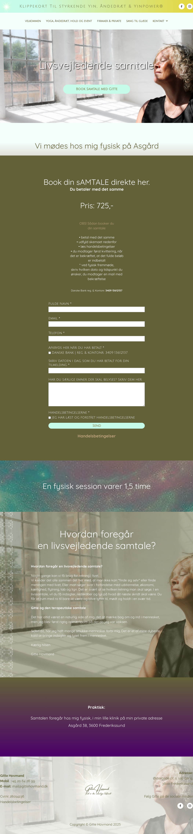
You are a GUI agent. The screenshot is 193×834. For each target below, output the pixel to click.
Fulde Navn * (60, 304)
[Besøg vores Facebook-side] (182, 6)
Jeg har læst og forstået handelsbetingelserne (93, 417)
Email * (54, 318)
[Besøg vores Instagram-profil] (190, 6)
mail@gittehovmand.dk (30, 786)
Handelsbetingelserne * (69, 412)
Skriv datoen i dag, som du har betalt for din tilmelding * (88, 363)
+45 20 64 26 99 (23, 781)
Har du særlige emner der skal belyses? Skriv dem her (95, 379)
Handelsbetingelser (97, 436)
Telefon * (56, 333)
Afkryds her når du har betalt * (76, 347)
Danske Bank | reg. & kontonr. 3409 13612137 (90, 352)
